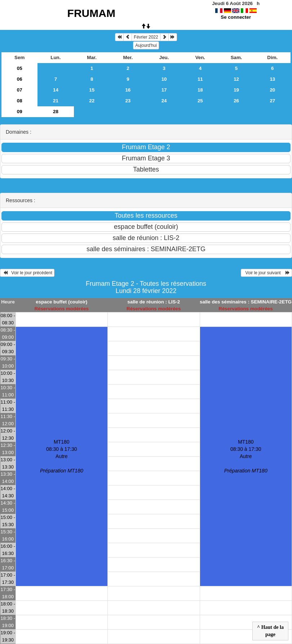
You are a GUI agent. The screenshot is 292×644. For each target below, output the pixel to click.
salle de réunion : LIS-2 (153, 302)
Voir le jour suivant (266, 272)
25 (200, 100)
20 (272, 90)
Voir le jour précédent (27, 272)
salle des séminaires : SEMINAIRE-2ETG (246, 302)
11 (200, 79)
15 (91, 90)
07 (19, 90)
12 (236, 79)
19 (236, 90)
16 (127, 90)
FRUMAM (91, 13)
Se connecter (236, 17)
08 (19, 100)
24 (164, 100)
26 (236, 100)
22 (91, 100)
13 (272, 79)
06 (19, 79)
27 (272, 100)
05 (19, 68)
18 (200, 90)
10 (164, 79)
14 (55, 90)
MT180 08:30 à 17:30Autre (61, 456)
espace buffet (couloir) (61, 302)
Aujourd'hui (146, 45)
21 (55, 100)
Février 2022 (146, 37)
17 (164, 90)
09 (19, 111)
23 (127, 100)
